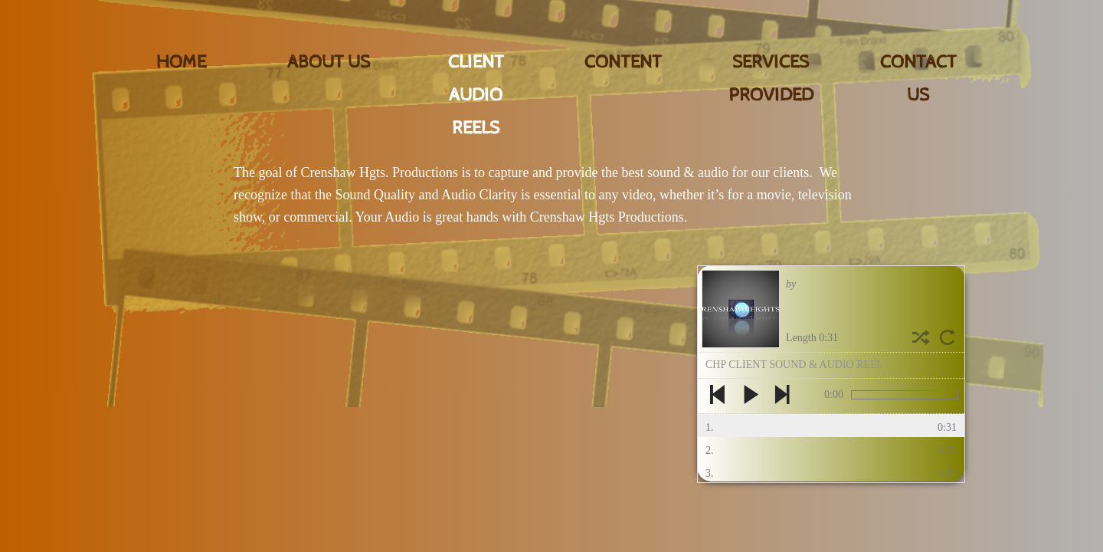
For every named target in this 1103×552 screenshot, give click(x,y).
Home (181, 62)
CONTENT (623, 62)
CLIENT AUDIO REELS (476, 95)
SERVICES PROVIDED (770, 78)
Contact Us (918, 78)
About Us (328, 62)
